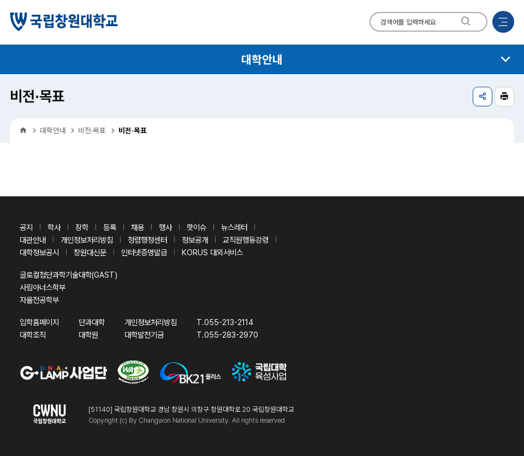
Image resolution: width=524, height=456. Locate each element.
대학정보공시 (39, 252)
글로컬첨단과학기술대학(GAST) (68, 274)
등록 (109, 227)
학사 (54, 227)
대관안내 (33, 239)
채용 (137, 227)
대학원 (88, 334)
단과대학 (92, 322)
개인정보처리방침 (87, 239)
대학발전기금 (144, 334)
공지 (26, 227)
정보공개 (195, 239)
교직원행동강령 (246, 239)
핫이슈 (196, 227)
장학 (81, 227)
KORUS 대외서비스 (212, 252)
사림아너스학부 (43, 287)
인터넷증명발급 (144, 252)
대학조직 (33, 334)
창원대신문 (90, 252)
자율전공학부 (39, 299)
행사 (165, 227)
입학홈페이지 (39, 322)
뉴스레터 (234, 227)
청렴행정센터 (147, 239)
